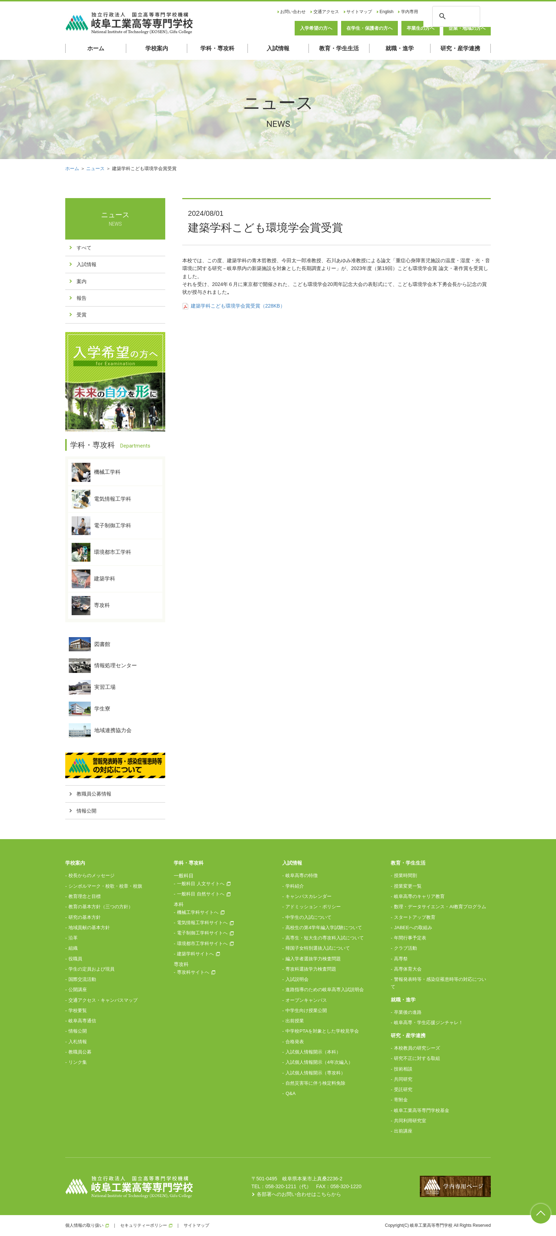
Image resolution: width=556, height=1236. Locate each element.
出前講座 (403, 1131)
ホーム (95, 48)
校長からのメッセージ (91, 875)
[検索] (455, 15)
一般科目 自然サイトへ (200, 894)
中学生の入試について (308, 917)
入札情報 (77, 1041)
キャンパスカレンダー (308, 896)
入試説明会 (296, 979)
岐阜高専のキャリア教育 (419, 896)
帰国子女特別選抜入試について (317, 948)
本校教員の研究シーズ (417, 1048)
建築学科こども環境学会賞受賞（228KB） (233, 306)
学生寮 (89, 709)
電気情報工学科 (101, 499)
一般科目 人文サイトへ (200, 883)
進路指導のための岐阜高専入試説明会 (324, 989)
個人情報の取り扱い (84, 1225)
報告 (82, 298)
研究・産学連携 (460, 48)
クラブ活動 (405, 948)
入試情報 (278, 48)
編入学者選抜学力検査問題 (313, 958)
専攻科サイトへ (193, 972)
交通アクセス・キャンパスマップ (103, 1000)
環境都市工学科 (101, 552)
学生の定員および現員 (91, 969)
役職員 (75, 958)
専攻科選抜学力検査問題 (310, 969)
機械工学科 (96, 472)
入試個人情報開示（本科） (313, 1052)
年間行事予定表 (410, 937)
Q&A (290, 1093)
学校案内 (156, 48)
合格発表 (294, 1041)
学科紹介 (294, 886)
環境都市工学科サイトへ (202, 943)
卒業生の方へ (420, 28)
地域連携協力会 (100, 730)
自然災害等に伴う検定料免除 (315, 1083)
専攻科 (91, 605)
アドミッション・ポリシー (313, 906)
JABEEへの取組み (413, 927)
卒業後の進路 (408, 1012)
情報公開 (86, 811)
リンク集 (77, 1062)
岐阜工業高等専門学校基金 (421, 1110)
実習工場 (92, 687)
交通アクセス (326, 11)
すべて (84, 248)
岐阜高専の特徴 (301, 875)
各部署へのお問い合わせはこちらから (299, 1194)
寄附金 (401, 1099)
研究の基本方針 (84, 917)
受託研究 (403, 1089)
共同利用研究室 (410, 1120)
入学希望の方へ (316, 28)
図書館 (89, 644)
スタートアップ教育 (414, 917)
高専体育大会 (408, 969)
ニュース (95, 168)
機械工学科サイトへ (197, 912)
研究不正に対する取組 (417, 1058)
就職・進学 (399, 48)
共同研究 (403, 1079)
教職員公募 (79, 1052)
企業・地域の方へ (467, 28)
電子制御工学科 (101, 525)
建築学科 (93, 578)
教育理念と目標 (84, 896)
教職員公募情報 (94, 794)
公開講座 (77, 989)
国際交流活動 (82, 979)
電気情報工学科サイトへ (202, 922)
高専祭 (401, 958)
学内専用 (409, 11)
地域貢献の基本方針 (89, 927)
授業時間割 (405, 875)
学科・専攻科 (217, 48)
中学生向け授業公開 (306, 1010)
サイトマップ (359, 11)
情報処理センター (103, 665)
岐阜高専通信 (82, 1020)
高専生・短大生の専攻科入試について (324, 937)
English (387, 11)
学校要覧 (77, 1010)
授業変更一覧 (408, 886)
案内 (82, 281)
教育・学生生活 (339, 48)
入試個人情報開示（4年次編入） (318, 1062)
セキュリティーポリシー (143, 1225)
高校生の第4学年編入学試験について (323, 927)
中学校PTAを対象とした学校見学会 (322, 1031)
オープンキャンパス (306, 1000)
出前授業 (294, 1020)
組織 (73, 948)
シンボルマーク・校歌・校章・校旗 (105, 886)
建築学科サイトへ (195, 953)
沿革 (73, 937)
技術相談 (403, 1069)
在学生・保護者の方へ (369, 28)
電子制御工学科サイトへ (202, 933)
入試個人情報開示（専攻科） (315, 1072)
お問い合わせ (293, 11)
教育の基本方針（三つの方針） (100, 906)
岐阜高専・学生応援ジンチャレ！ (428, 1022)
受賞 (82, 315)
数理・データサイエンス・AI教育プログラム (440, 906)
